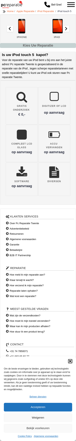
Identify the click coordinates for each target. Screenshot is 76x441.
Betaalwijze (16, 249)
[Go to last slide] (10, 29)
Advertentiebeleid (19, 228)
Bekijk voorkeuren (37, 428)
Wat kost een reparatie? (23, 296)
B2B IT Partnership (20, 255)
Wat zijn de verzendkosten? (25, 315)
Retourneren (17, 233)
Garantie (14, 244)
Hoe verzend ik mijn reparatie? (27, 285)
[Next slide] (66, 29)
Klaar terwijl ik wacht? (22, 280)
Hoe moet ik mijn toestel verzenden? (30, 320)
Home (10, 11)
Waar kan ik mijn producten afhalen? (30, 326)
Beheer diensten (38, 396)
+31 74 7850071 (19, 351)
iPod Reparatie (46, 11)
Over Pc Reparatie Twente (24, 223)
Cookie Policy (25, 436)
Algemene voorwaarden (46, 436)
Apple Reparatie (26, 11)
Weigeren (38, 417)
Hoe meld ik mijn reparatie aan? (27, 274)
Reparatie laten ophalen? (24, 290)
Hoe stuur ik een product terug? (27, 331)
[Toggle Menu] (71, 4)
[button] (70, 361)
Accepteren (38, 407)
